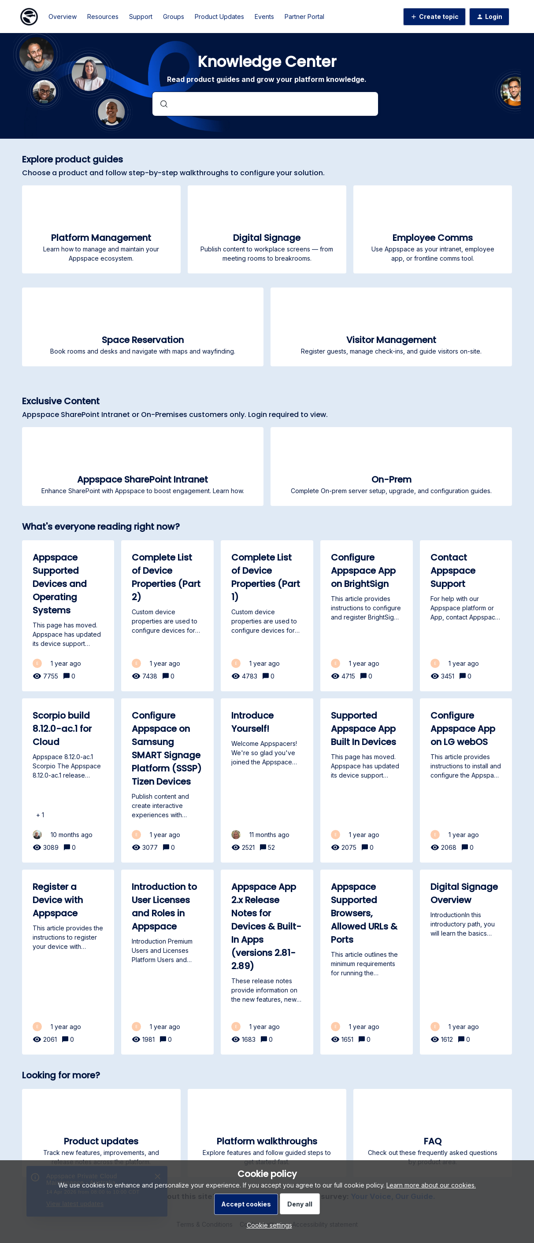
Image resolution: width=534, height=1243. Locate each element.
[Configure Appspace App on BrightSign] (366, 615)
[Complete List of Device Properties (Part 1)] (267, 615)
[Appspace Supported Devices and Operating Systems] (68, 615)
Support (140, 16)
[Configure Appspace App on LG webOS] (466, 780)
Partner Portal (304, 16)
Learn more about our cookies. (431, 1185)
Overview (62, 16)
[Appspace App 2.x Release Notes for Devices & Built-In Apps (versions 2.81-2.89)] (267, 962)
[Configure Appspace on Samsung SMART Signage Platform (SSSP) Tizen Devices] (167, 780)
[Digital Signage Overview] (466, 962)
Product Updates (219, 16)
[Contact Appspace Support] (466, 615)
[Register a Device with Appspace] (68, 962)
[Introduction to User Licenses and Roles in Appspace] (167, 962)
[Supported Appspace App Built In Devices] (366, 780)
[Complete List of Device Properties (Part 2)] (167, 615)
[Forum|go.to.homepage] (29, 17)
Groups (173, 16)
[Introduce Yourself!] (267, 780)
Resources (103, 16)
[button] (267, 1225)
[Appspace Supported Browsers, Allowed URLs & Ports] (366, 962)
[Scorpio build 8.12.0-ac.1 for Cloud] (68, 780)
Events (264, 16)
